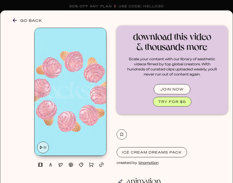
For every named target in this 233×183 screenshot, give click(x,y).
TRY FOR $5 (172, 101)
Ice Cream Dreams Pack (152, 152)
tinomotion (148, 162)
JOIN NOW (172, 89)
